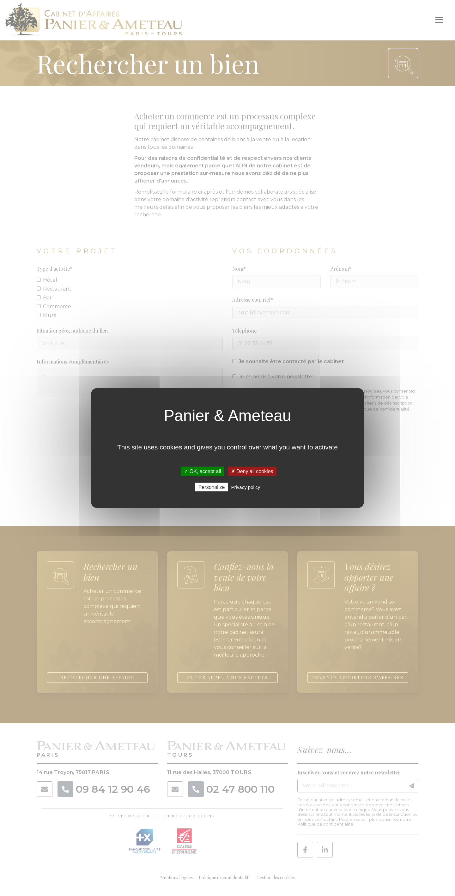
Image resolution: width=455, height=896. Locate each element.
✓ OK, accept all (202, 471)
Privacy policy (245, 487)
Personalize (211, 487)
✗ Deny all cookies (252, 471)
